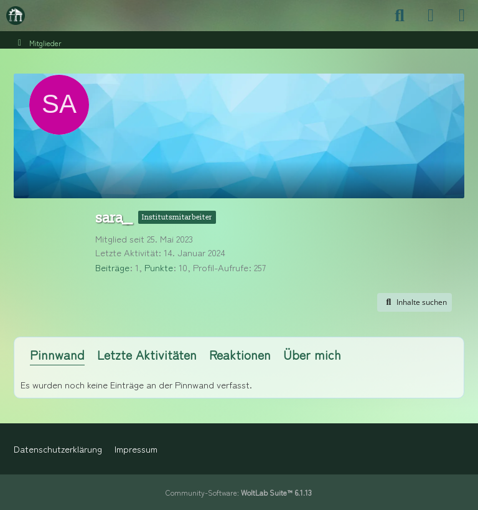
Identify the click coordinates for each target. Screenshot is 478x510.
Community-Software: (239, 492)
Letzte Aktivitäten (147, 354)
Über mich (312, 354)
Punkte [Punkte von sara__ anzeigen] (158, 267)
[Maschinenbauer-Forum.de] (15, 15)
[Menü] (461, 15)
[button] (414, 302)
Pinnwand (57, 354)
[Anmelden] (430, 15)
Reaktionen (240, 354)
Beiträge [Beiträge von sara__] (112, 267)
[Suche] (399, 15)
